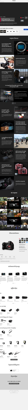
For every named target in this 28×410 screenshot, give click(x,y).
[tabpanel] (14, 95)
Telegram (17, 390)
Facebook (10, 390)
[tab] (13, 103)
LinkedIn (16, 390)
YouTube (14, 390)
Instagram (12, 390)
